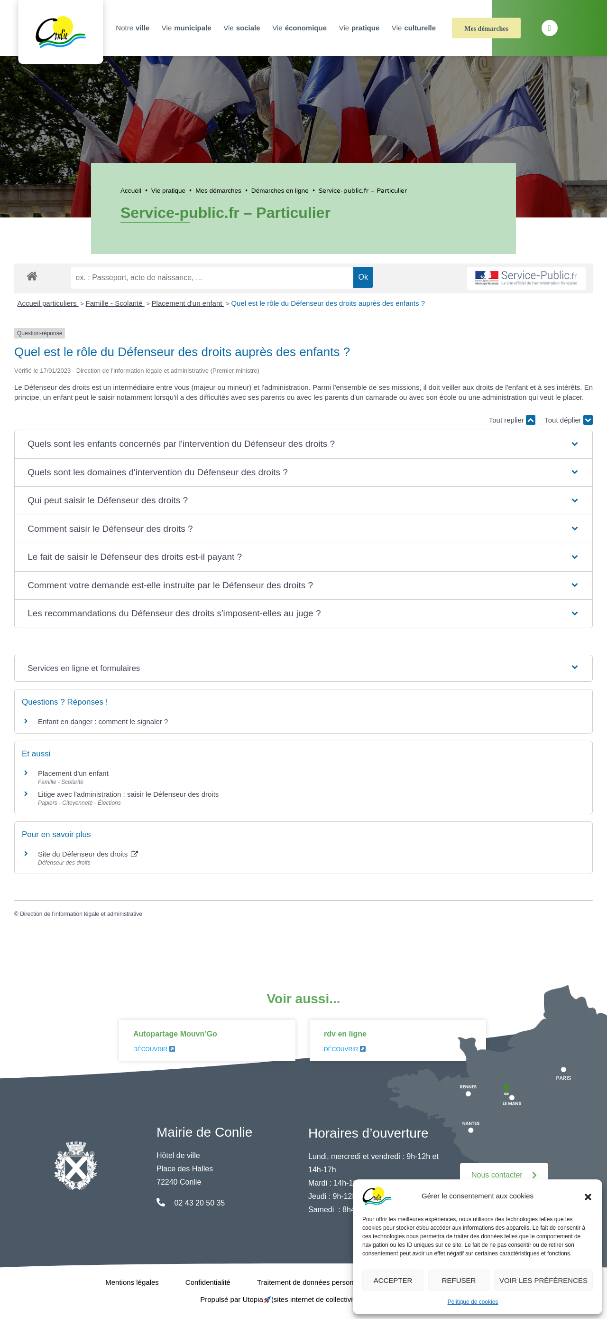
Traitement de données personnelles (314, 1282)
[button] (588, 1196)
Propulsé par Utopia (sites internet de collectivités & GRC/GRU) (303, 1299)
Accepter (393, 1280)
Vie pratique (168, 190)
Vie (188, 28)
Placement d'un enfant (188, 303)
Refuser (459, 1280)
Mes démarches (486, 28)
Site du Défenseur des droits (88, 854)
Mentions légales (132, 1282)
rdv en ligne (345, 1034)
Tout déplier (568, 420)
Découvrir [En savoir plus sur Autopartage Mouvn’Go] (154, 1049)
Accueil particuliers (48, 303)
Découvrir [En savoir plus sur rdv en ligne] (345, 1049)
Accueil (130, 190)
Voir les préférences (543, 1280)
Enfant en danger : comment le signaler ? (103, 721)
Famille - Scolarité (115, 303)
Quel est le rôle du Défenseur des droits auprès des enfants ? (328, 303)
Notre (134, 28)
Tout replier (512, 420)
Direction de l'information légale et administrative (81, 914)
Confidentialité (207, 1282)
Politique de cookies (473, 1302)
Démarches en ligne (280, 190)
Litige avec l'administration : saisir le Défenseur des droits (128, 794)
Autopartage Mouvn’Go (175, 1034)
